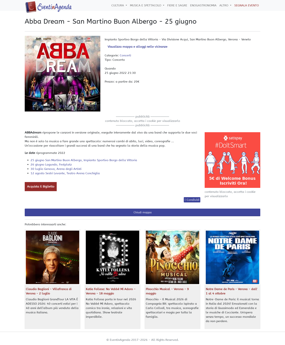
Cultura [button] (118, 5)
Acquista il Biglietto (40, 186)
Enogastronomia (203, 5)
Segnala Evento (246, 5)
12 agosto (65, 173)
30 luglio (56, 169)
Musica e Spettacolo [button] (146, 5)
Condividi (193, 200)
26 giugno (51, 164)
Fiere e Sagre (177, 5)
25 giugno (84, 160)
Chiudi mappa (143, 212)
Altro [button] (224, 5)
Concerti (125, 55)
